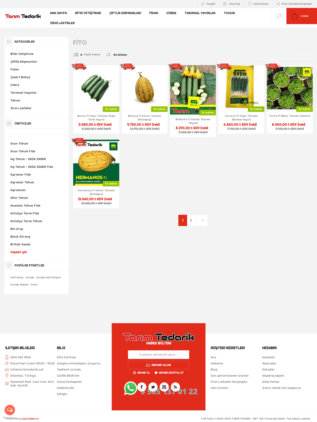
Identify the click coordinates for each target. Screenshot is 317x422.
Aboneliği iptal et (171, 368)
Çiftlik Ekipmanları (125, 13)
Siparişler (269, 359)
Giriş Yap (234, 3)
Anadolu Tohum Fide (25, 202)
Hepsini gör (18, 248)
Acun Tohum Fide (22, 147)
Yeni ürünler (219, 384)
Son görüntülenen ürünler (230, 372)
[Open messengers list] (10, 410)
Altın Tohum (19, 194)
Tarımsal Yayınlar (201, 13)
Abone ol (143, 368)
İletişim (62, 390)
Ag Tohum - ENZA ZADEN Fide (31, 163)
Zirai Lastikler (62, 19)
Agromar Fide (20, 171)
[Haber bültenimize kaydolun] (158, 350)
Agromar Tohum (22, 178)
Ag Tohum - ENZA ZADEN (28, 155)
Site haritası (66, 353)
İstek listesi (270, 378)
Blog (214, 365)
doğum (34, 280)
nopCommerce (30, 414)
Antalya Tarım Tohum (26, 217)
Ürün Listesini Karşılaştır (297, 3)
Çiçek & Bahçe (20, 73)
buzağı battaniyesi (48, 273)
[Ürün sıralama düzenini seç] (128, 51)
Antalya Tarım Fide (24, 209)
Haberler (217, 359)
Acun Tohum (19, 139)
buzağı (29, 273)
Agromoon (18, 186)
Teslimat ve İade (69, 365)
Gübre (172, 13)
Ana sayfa (58, 13)
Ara (213, 353)
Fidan (154, 13)
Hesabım (268, 353)
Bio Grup (16, 225)
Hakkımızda (65, 384)
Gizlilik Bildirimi (68, 372)
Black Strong (20, 233)
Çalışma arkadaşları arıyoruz (79, 359)
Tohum (230, 13)
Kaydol (211, 3)
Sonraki (202, 216)
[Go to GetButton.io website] (9, 417)
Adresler (268, 365)
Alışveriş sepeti (273, 372)
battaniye (16, 273)
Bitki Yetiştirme (88, 13)
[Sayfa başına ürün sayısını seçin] (78, 51)
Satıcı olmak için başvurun (281, 384)
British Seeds (20, 240)
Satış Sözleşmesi (69, 378)
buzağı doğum (19, 280)
